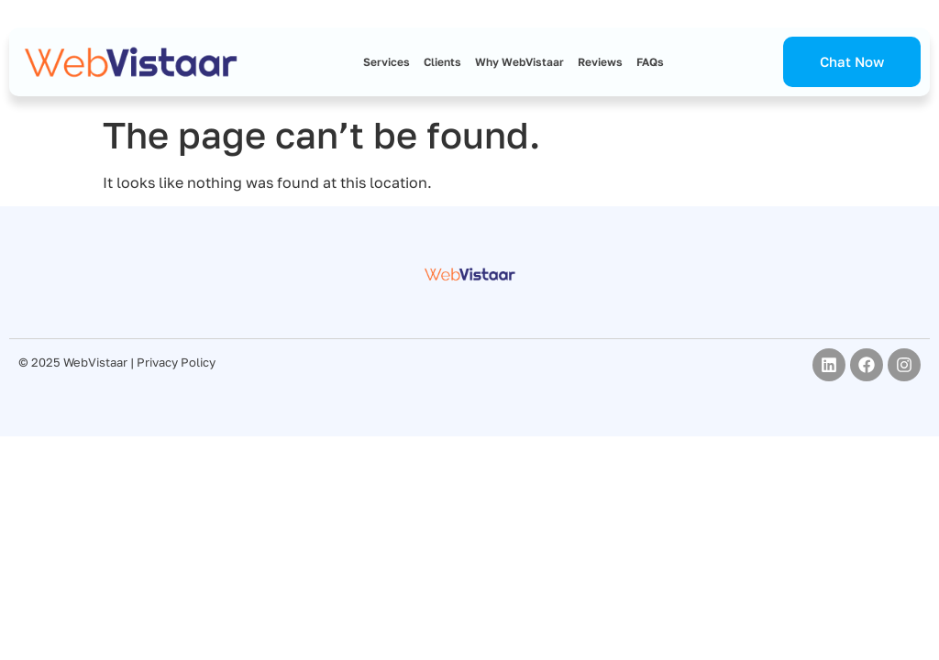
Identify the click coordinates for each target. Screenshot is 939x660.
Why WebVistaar (519, 62)
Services (386, 62)
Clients (442, 62)
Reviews (600, 62)
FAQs (650, 62)
